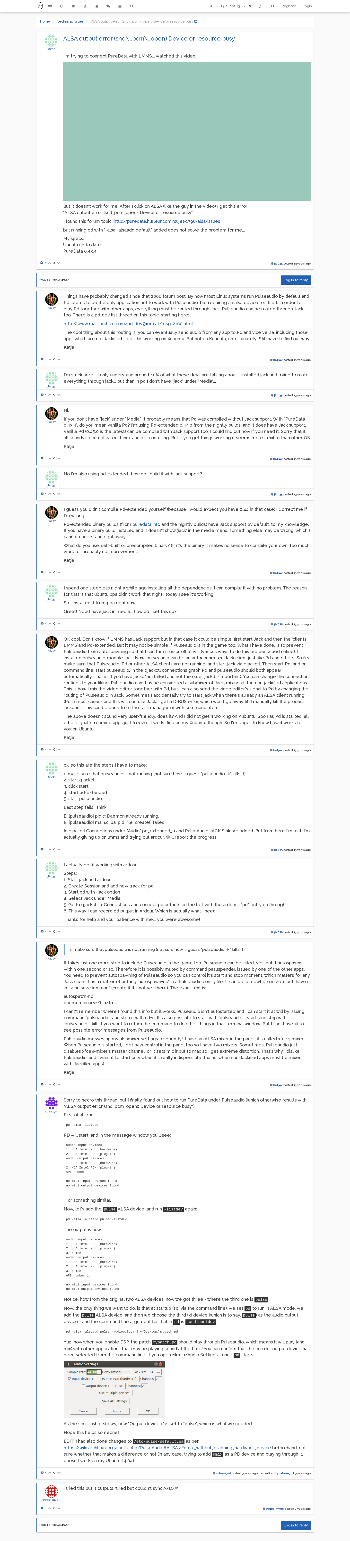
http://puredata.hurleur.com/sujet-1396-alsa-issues (167, 221)
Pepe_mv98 (51, 1499)
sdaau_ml (51, 1111)
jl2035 (51, 48)
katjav (52, 307)
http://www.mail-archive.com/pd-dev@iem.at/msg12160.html (128, 323)
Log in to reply (296, 280)
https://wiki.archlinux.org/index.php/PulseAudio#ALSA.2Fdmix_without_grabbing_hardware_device (167, 1447)
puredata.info (146, 524)
